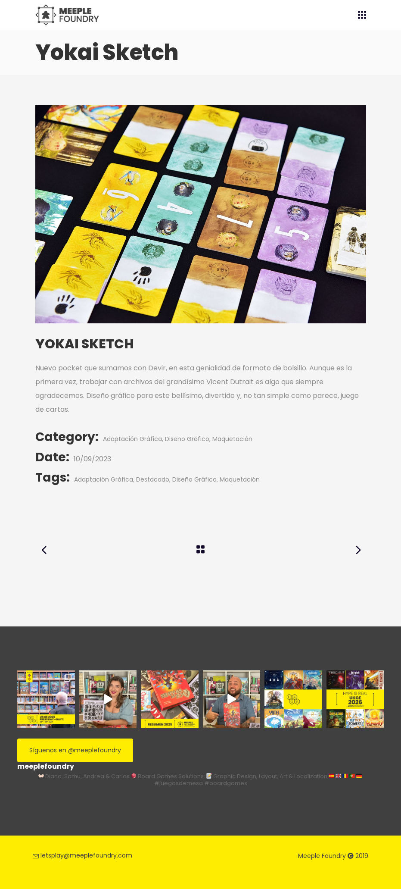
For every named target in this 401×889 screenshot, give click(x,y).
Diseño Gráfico (187, 439)
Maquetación (232, 439)
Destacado (152, 479)
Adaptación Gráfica (132, 439)
